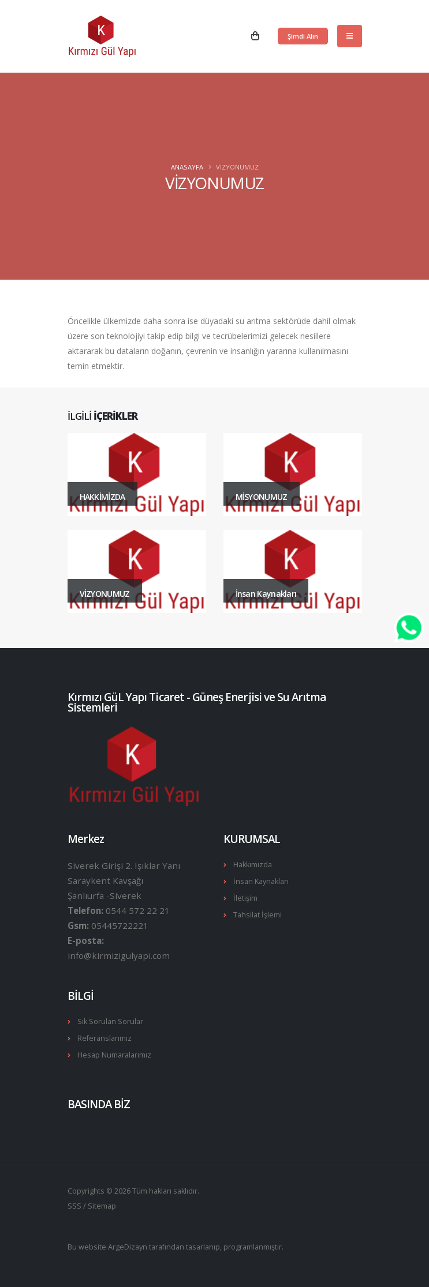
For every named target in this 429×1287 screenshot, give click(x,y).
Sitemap (102, 1206)
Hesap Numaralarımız (114, 1055)
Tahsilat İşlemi (257, 915)
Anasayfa (187, 167)
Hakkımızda (252, 865)
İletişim (245, 898)
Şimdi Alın (303, 36)
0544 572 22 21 (138, 910)
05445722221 (119, 925)
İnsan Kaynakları (261, 881)
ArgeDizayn (127, 1247)
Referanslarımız (104, 1038)
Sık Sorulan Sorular (110, 1021)
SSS (74, 1206)
